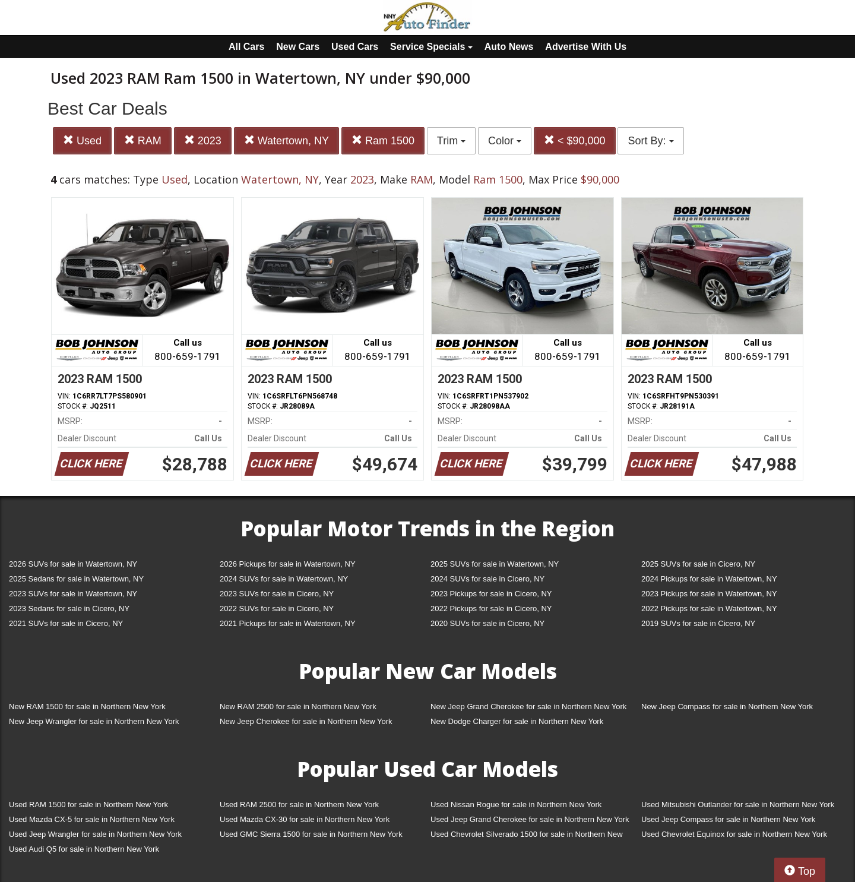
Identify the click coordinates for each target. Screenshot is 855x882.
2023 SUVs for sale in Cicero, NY (277, 593)
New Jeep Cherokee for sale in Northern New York (306, 721)
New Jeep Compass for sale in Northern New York (727, 706)
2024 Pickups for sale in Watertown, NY (709, 578)
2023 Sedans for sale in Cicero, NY (69, 608)
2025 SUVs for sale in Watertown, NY (494, 563)
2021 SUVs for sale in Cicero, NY (66, 623)
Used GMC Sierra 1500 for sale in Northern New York (311, 834)
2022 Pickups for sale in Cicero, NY (491, 608)
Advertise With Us (585, 47)
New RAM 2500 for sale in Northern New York (298, 706)
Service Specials (431, 47)
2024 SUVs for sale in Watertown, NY (284, 578)
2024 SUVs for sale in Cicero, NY (487, 578)
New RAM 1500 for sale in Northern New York (87, 706)
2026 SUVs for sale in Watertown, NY (73, 563)
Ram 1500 (383, 140)
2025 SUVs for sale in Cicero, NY (698, 563)
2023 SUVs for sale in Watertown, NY (73, 593)
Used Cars (354, 47)
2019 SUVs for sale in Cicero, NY (698, 623)
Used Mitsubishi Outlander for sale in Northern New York (737, 804)
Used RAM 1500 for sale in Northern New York (88, 804)
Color (504, 141)
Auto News (509, 47)
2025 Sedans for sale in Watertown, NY (76, 578)
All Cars (246, 47)
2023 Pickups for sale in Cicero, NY (491, 593)
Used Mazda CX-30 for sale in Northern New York (305, 819)
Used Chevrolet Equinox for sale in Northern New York (734, 834)
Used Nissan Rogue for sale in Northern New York (515, 804)
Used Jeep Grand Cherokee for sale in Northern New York (529, 819)
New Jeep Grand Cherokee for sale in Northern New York (528, 706)
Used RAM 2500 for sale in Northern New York (299, 804)
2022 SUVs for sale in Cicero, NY (277, 608)
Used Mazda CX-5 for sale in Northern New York (92, 819)
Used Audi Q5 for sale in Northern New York (84, 849)
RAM (143, 140)
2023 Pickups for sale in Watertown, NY (709, 593)
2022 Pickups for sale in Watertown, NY (709, 608)
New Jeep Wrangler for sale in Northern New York (94, 721)
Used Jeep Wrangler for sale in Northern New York (95, 834)
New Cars (297, 47)
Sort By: (650, 141)
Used (82, 140)
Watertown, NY (286, 140)
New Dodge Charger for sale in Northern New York (516, 721)
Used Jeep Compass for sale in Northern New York (728, 819)
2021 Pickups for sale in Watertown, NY (288, 623)
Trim (451, 141)
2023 (202, 140)
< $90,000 (575, 140)
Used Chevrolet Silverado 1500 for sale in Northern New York (526, 836)
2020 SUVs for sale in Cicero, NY (487, 623)
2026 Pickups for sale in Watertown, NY (288, 563)
